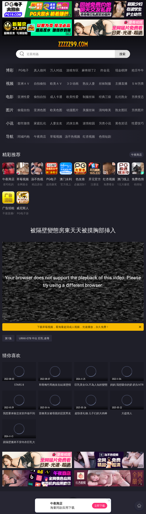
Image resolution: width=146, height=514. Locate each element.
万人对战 (56, 70)
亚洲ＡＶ (23, 83)
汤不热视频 (72, 136)
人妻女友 (56, 123)
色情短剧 (105, 136)
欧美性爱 (72, 97)
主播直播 (121, 83)
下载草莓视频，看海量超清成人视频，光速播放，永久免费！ (89, 327)
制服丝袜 (89, 97)
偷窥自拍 (23, 110)
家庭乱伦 (40, 123)
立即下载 (99, 505)
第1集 (8, 338)
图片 (9, 109)
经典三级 (105, 97)
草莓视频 (56, 136)
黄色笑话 (121, 123)
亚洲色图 (40, 110)
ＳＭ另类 (138, 83)
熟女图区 (121, 110)
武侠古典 (72, 123)
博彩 (9, 70)
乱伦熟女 (121, 97)
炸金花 (105, 70)
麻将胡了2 (89, 70)
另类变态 (138, 97)
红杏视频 (89, 136)
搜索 (122, 54)
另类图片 (138, 110)
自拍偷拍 (40, 83)
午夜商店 (40, 136)
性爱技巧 (138, 123)
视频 (9, 83)
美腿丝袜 (89, 110)
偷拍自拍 (40, 97)
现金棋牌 (121, 70)
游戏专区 (72, 70)
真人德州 (40, 70)
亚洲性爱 (23, 97)
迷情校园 (89, 123)
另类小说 (105, 123)
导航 (9, 136)
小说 (9, 123)
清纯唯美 (105, 110)
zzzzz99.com (73, 44)
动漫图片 (72, 110)
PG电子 (23, 70)
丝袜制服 (105, 83)
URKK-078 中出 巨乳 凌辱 (34, 338)
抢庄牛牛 (138, 70)
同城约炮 (23, 136)
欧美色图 (56, 110)
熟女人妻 (89, 83)
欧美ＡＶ (56, 83)
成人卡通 (56, 97)
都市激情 (23, 123)
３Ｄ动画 (72, 83)
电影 (9, 96)
